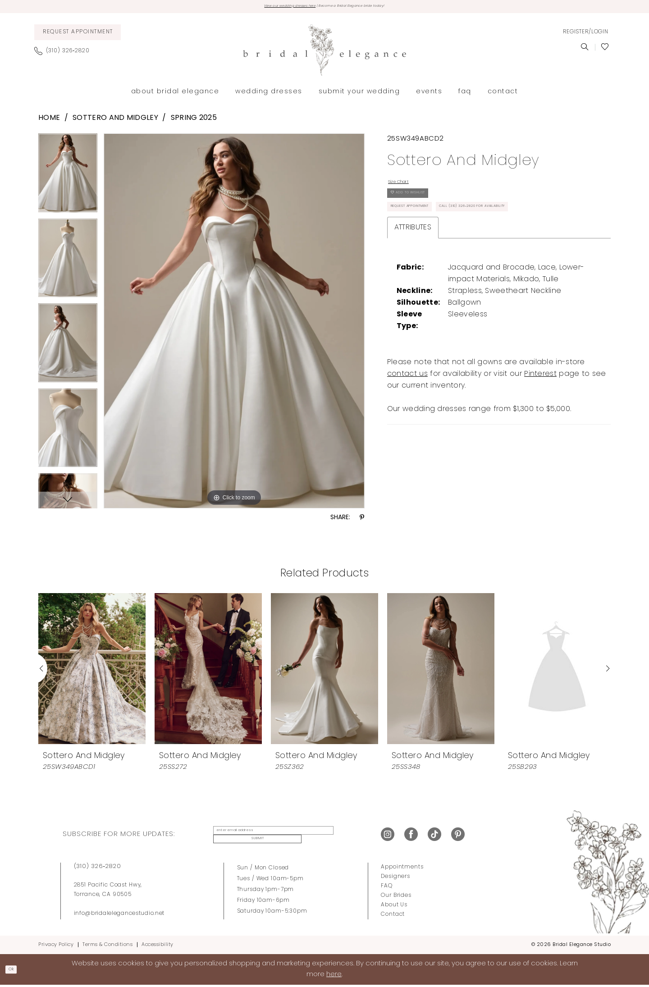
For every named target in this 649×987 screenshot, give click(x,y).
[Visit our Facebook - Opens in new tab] (411, 836)
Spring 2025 (194, 121)
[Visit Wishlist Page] (605, 50)
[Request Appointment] (77, 35)
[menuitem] (77, 35)
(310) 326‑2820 (97, 868)
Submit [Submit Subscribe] (340, 837)
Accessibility (158, 946)
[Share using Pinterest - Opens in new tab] (362, 521)
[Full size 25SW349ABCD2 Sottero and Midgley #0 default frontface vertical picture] (234, 324)
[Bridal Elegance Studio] (324, 53)
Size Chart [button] (407, 187)
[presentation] (92, 671)
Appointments (402, 868)
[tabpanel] (67, 179)
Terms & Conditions (107, 946)
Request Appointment (428, 230)
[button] (585, 36)
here (334, 976)
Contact (393, 915)
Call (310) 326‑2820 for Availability (453, 252)
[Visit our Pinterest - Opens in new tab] (458, 836)
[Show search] (585, 50)
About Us (394, 906)
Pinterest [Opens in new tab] (540, 422)
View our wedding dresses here (263, 8)
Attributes (412, 276)
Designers (395, 878)
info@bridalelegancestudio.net (119, 915)
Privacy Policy (55, 946)
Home (49, 121)
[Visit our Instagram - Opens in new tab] (387, 836)
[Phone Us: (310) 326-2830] (65, 54)
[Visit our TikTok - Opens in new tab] (434, 836)
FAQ (387, 887)
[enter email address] (263, 837)
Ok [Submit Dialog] (16, 970)
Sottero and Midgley (115, 121)
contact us (407, 422)
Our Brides (396, 897)
